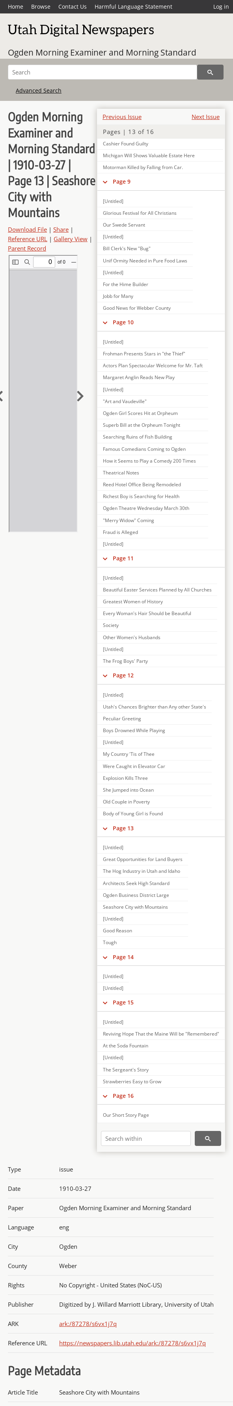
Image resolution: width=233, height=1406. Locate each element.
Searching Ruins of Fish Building (137, 436)
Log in (221, 6)
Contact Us (72, 6)
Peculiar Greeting (122, 718)
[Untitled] (113, 201)
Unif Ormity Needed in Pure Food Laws (145, 260)
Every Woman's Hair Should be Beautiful (147, 613)
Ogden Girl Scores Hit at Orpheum (140, 413)
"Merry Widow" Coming (128, 520)
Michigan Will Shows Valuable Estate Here (149, 155)
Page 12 (123, 675)
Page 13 (123, 828)
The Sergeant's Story (126, 1069)
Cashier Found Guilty (125, 143)
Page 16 (123, 1095)
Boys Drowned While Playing (134, 730)
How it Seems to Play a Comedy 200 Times (149, 461)
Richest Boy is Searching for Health (141, 496)
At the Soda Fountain (125, 1045)
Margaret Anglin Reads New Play (139, 377)
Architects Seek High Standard (136, 883)
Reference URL (27, 239)
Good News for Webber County (137, 308)
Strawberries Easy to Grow (132, 1081)
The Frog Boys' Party (125, 661)
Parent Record (27, 248)
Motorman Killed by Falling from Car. (143, 167)
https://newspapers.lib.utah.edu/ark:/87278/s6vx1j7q (132, 1343)
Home (15, 6)
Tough (110, 942)
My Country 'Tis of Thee (129, 754)
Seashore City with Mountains (135, 907)
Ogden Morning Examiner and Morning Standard (102, 52)
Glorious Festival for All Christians (140, 213)
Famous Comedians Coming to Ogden (144, 449)
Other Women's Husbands (131, 637)
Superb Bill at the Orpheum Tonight (141, 425)
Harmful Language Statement (133, 6)
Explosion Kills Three (125, 778)
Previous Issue (122, 117)
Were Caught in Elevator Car (134, 766)
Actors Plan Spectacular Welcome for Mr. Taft (153, 365)
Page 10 (123, 322)
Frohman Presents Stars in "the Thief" (144, 353)
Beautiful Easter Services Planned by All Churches (157, 589)
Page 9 (121, 181)
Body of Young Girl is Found (133, 813)
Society (111, 625)
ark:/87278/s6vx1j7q (88, 1324)
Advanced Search (39, 90)
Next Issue (206, 117)
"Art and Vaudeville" (125, 401)
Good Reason (117, 930)
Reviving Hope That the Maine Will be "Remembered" (161, 1033)
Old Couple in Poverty (126, 801)
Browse (40, 6)
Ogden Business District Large (136, 895)
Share (61, 229)
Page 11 (123, 558)
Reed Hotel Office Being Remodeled (142, 484)
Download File (27, 229)
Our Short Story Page (126, 1115)
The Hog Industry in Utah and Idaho (141, 871)
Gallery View (71, 239)
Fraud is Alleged (120, 532)
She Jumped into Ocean (128, 790)
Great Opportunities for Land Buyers (143, 859)
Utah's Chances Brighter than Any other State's (154, 706)
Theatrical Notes (121, 472)
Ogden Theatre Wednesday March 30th (146, 508)
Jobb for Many (118, 296)
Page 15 (123, 1002)
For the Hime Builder (125, 284)
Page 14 (123, 957)
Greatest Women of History (133, 601)
